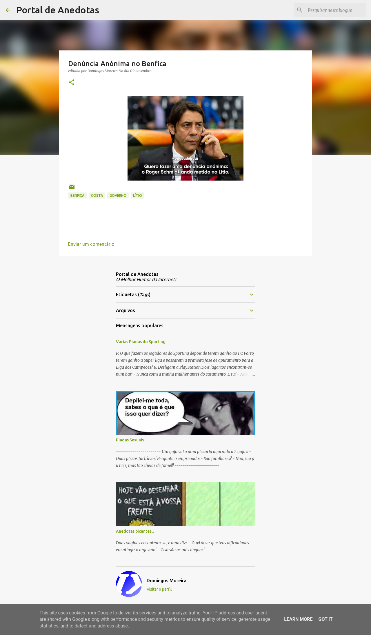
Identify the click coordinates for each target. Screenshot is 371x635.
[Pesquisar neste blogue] (335, 10)
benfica (77, 195)
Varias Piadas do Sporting (141, 341)
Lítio (137, 195)
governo (118, 195)
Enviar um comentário (91, 244)
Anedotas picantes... (135, 531)
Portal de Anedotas (57, 10)
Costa (97, 195)
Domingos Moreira (166, 580)
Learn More (298, 619)
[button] (71, 83)
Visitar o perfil (159, 589)
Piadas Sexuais (130, 440)
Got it (325, 619)
